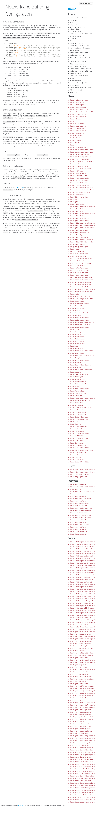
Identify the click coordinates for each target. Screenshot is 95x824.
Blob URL (71, 78)
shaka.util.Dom (74, 422)
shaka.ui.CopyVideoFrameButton (80, 313)
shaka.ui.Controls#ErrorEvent (79, 781)
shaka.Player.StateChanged (78, 724)
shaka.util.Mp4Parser (76, 443)
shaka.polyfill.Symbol (76, 235)
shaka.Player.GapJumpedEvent (79, 674)
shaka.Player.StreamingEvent (79, 729)
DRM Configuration (75, 31)
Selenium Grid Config (76, 81)
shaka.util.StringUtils (77, 455)
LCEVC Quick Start (75, 90)
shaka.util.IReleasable (77, 534)
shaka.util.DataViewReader (78, 417)
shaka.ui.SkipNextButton (77, 382)
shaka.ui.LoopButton (76, 337)
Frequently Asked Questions (78, 83)
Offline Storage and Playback (79, 69)
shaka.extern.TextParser (77, 527)
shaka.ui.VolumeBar (75, 403)
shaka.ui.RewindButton (76, 367)
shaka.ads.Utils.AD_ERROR (78, 625)
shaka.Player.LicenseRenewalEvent (81, 679)
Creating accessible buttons (79, 53)
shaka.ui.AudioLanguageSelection (81, 299)
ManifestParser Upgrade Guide (79, 88)
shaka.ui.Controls (75, 311)
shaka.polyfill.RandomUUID (78, 232)
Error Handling (74, 50)
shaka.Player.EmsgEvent (77, 665)
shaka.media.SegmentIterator (79, 166)
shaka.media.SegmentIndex (78, 164)
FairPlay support (74, 73)
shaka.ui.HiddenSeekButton (78, 327)
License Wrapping (74, 36)
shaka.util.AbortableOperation (80, 408)
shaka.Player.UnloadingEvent (79, 745)
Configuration (73, 25)
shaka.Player (73, 199)
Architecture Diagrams (76, 64)
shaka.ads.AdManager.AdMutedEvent (81, 580)
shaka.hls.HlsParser (76, 140)
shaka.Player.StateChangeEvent (80, 726)
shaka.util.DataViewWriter (78, 419)
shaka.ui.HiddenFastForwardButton (81, 322)
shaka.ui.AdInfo (74, 294)
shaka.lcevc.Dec (74, 143)
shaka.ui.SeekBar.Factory (78, 374)
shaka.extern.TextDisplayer (78, 525)
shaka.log (71, 145)
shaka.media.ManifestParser (78, 154)
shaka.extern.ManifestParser (79, 520)
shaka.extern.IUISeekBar (77, 513)
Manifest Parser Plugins (77, 62)
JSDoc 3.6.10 (21, 805)
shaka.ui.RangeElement (76, 358)
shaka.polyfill (74, 202)
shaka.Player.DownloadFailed (79, 658)
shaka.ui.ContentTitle (76, 306)
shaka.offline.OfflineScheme (79, 192)
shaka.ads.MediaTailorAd (77, 114)
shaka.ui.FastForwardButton (78, 318)
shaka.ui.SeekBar (74, 372)
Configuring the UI (75, 43)
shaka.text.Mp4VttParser (77, 256)
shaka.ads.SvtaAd (74, 119)
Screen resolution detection (79, 48)
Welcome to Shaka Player (77, 18)
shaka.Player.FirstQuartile (78, 672)
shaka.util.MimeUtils (76, 441)
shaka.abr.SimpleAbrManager (78, 100)
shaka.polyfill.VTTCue (76, 244)
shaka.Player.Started (76, 722)
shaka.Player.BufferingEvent (79, 646)
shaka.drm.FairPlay (75, 138)
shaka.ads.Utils (74, 121)
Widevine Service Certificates (80, 71)
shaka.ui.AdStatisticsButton (79, 296)
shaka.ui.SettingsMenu (76, 377)
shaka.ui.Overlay (74, 346)
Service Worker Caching (77, 66)
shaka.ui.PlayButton (76, 353)
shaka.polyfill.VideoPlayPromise (81, 242)
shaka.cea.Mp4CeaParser (77, 131)
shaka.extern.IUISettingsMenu (79, 518)
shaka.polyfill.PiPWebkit (78, 230)
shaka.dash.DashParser (76, 136)
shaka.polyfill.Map (75, 211)
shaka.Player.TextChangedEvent (80, 731)
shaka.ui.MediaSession (76, 339)
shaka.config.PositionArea (78, 474)
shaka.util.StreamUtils (77, 452)
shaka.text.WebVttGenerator (78, 275)
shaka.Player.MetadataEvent (78, 698)
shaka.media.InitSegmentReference (81, 152)
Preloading (72, 39)
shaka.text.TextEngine (76, 266)
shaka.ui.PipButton (75, 348)
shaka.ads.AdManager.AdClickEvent (81, 547)
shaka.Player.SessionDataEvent (80, 714)
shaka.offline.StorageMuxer (78, 197)
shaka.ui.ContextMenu (76, 308)
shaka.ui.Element (74, 315)
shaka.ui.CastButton (76, 301)
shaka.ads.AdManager (76, 105)
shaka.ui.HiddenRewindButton (79, 325)
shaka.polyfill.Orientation (78, 221)
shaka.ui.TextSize (75, 396)
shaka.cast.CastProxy (76, 124)
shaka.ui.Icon (73, 329)
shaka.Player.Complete (76, 651)
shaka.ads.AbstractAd (76, 102)
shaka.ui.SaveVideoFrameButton (80, 370)
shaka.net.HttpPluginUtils (78, 180)
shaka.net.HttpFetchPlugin (78, 178)
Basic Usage (20, 185)
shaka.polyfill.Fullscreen (78, 209)
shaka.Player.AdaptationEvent (79, 634)
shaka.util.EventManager (77, 426)
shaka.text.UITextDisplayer (78, 270)
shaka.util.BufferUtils (77, 410)
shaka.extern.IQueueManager (78, 503)
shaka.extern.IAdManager (77, 496)
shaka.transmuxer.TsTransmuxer (80, 292)
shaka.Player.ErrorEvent (77, 667)
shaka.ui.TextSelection (77, 393)
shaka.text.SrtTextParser (78, 261)
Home (72, 9)
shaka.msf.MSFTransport (77, 173)
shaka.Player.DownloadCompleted (80, 655)
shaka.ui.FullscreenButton (78, 320)
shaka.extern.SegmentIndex (78, 522)
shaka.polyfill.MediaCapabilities (81, 216)
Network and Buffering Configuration (76, 28)
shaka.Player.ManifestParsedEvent (81, 686)
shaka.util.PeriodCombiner (78, 448)
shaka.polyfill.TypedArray (78, 237)
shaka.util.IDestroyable (77, 532)
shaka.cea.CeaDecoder (76, 128)
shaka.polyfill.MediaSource (78, 218)
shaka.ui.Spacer (74, 386)
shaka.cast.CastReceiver (77, 126)
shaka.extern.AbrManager (77, 484)
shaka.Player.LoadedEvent (78, 681)
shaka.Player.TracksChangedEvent (81, 743)
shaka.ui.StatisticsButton (78, 389)
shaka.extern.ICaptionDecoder (79, 499)
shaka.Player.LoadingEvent (78, 684)
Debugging (71, 23)
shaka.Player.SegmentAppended (79, 712)
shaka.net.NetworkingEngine (78, 185)
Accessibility (73, 92)
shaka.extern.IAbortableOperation (81, 492)
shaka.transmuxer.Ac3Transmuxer (80, 280)
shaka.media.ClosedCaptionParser (81, 150)
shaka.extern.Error (75, 489)
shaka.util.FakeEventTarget (78, 434)
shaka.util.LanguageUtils (78, 438)
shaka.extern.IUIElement (77, 506)
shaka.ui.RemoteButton (76, 363)
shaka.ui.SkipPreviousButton (79, 384)
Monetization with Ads (76, 55)
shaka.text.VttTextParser (78, 273)
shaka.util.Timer (74, 457)
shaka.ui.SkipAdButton (76, 379)
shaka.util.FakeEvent (76, 431)
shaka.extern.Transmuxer (77, 529)
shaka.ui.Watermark (75, 405)
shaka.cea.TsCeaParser (76, 133)
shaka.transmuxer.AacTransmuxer (80, 277)
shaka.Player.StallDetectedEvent (81, 719)
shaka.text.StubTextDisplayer (79, 263)
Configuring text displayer (78, 46)
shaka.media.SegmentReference (79, 169)
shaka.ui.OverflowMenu (76, 344)
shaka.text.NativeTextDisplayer (80, 259)
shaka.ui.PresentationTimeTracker (81, 356)
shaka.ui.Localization (76, 334)
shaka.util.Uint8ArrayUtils (78, 462)
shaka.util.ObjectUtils (77, 445)
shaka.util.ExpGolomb (76, 429)
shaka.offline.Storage (76, 195)
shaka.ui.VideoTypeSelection (79, 400)
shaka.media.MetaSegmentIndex (79, 157)
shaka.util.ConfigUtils (77, 415)
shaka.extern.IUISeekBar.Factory (81, 515)
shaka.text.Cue (74, 249)
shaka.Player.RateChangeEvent (79, 710)
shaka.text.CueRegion (76, 251)
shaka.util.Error (74, 424)
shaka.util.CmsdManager (77, 412)
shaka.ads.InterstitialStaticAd (80, 112)
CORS (17, 204)
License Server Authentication (80, 34)
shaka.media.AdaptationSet (78, 147)
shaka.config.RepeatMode (77, 477)
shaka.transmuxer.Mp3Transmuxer (80, 285)
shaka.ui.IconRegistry (76, 332)
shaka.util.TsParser (76, 460)
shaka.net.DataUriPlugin (77, 176)
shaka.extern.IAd (74, 494)
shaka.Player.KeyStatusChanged (80, 677)
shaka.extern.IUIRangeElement (79, 510)
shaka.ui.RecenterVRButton (78, 360)
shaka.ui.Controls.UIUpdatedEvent (81, 771)
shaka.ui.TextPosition (76, 391)
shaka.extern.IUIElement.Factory (81, 508)
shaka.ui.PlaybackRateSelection (80, 351)
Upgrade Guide (73, 85)
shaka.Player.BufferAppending (79, 644)
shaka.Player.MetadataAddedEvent (81, 696)
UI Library (72, 41)
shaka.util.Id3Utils (76, 436)
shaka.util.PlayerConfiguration (80, 450)
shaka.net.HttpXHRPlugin (77, 183)
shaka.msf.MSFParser (76, 171)
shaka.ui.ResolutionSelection (79, 365)
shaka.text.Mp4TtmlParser (78, 254)
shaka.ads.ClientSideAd (77, 107)
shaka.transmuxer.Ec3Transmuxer (80, 282)
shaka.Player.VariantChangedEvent (81, 748)
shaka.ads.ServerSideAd (77, 117)
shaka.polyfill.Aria (76, 204)
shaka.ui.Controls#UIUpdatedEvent (81, 793)
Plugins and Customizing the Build (79, 58)
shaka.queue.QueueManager (78, 247)
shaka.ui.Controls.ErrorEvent (79, 757)
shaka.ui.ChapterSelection (78, 303)
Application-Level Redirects (79, 76)
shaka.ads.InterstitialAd (78, 109)
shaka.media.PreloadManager (78, 159)
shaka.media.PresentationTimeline (81, 162)
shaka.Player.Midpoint (76, 700)
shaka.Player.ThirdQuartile (78, 733)
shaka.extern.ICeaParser (77, 501)
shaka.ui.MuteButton (76, 341)
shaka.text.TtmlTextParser (78, 268)
